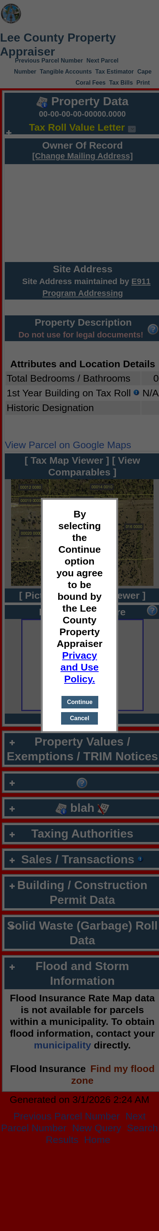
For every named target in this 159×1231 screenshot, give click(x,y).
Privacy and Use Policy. (79, 667)
